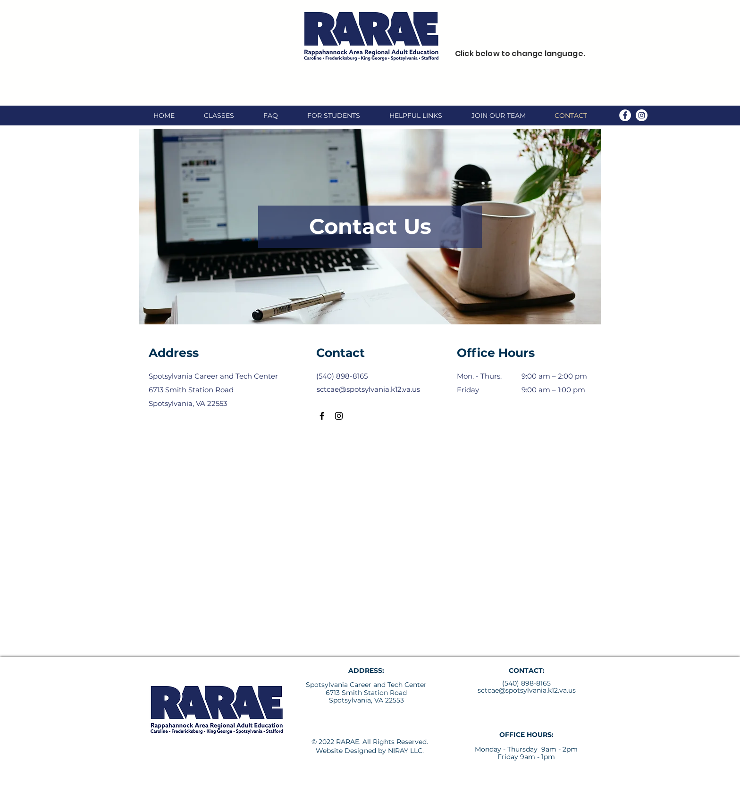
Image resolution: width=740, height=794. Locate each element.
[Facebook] (625, 115)
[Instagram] (642, 115)
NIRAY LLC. (406, 750)
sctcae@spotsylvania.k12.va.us (527, 690)
